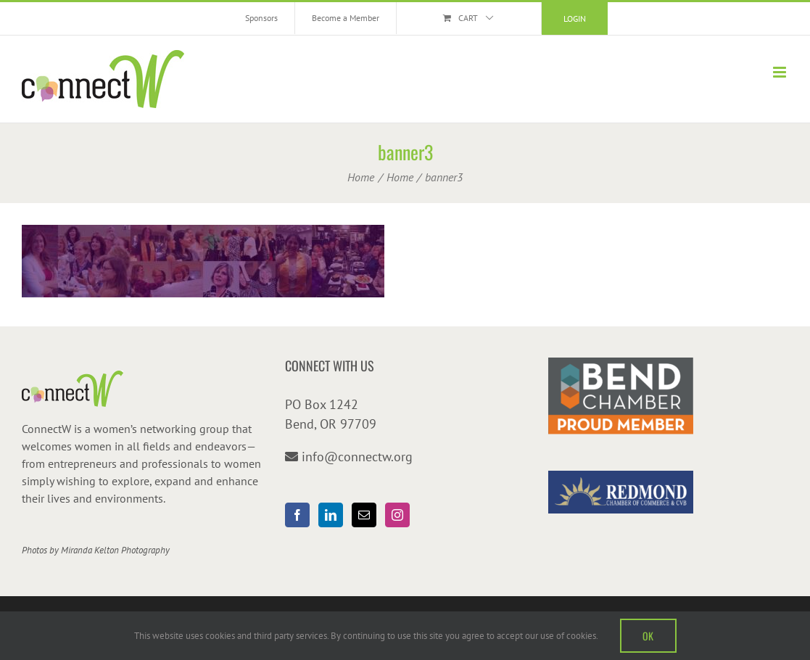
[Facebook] (297, 515)
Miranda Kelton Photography (115, 550)
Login (574, 18)
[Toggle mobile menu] (780, 72)
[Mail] (364, 515)
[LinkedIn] (330, 515)
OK (648, 635)
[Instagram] (397, 515)
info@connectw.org (357, 456)
